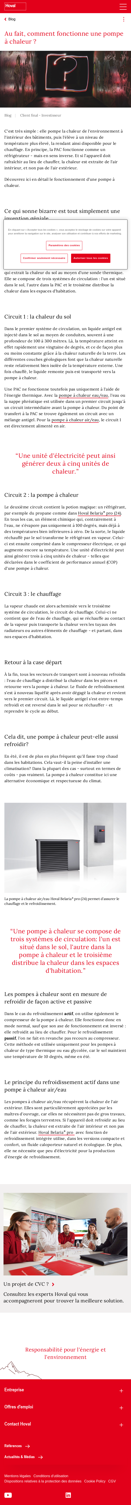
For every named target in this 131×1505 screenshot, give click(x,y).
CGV (112, 1481)
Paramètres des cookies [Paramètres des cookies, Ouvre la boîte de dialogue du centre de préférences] (64, 245)
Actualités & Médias (24, 1456)
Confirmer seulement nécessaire (44, 258)
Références (18, 1445)
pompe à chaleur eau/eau (83, 395)
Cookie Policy (95, 1481)
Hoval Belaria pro (56, 1132)
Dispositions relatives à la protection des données (42, 1481)
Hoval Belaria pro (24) (99, 513)
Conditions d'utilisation (51, 1476)
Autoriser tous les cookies (91, 258)
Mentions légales (17, 1476)
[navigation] (123, 6)
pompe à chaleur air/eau (75, 419)
